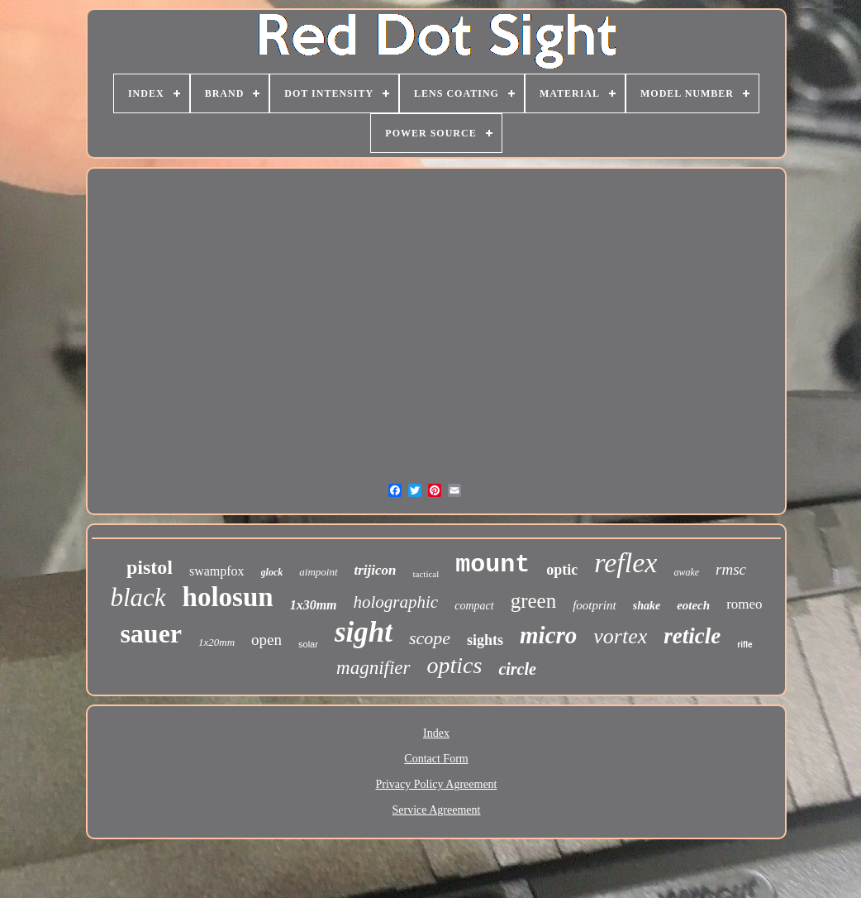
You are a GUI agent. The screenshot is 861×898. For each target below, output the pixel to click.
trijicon (375, 570)
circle (517, 669)
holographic (396, 602)
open (266, 639)
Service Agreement (436, 810)
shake (646, 605)
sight (363, 632)
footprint (594, 605)
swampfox (217, 571)
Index (436, 733)
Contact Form (436, 758)
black (137, 597)
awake (686, 572)
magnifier (373, 667)
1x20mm (216, 642)
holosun (228, 597)
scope (429, 638)
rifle (744, 644)
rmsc (731, 569)
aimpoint (318, 572)
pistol (149, 567)
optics (455, 665)
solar (308, 644)
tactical (426, 574)
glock (272, 572)
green (534, 601)
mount (492, 565)
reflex (625, 562)
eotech (693, 605)
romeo (744, 604)
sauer (151, 633)
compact (473, 605)
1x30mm (313, 605)
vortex (620, 636)
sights (485, 640)
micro (548, 635)
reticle (692, 635)
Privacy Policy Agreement (436, 784)
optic (562, 569)
